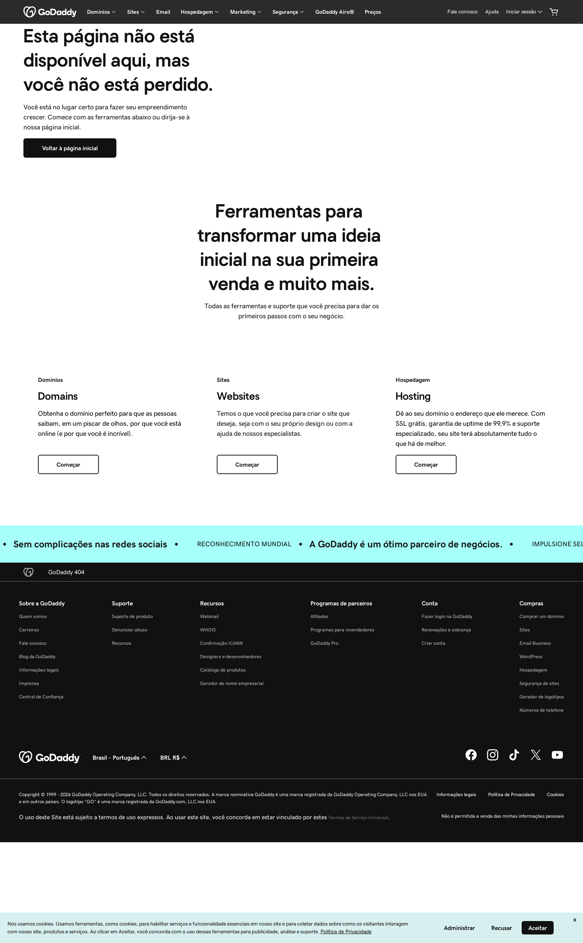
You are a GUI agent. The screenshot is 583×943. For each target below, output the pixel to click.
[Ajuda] (492, 12)
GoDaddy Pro (324, 771)
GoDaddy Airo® (334, 12)
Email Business (535, 771)
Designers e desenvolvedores (230, 784)
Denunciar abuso (129, 757)
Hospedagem (533, 797)
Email (163, 12)
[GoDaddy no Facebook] (471, 887)
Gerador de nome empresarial (232, 811)
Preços (373, 12)
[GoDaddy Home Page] (50, 885)
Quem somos (33, 744)
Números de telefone (541, 838)
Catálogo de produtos (223, 797)
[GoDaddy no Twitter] (535, 887)
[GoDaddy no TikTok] (514, 887)
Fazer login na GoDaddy (447, 744)
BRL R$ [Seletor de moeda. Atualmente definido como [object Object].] (174, 885)
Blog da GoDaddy (37, 784)
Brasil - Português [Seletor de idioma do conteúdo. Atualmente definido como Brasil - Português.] (120, 885)
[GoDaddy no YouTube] (557, 887)
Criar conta (433, 771)
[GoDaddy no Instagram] (492, 887)
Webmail (209, 744)
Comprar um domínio (541, 744)
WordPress (530, 784)
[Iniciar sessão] (525, 12)
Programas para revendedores (342, 757)
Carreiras (29, 757)
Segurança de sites (539, 811)
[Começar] (68, 592)
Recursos (121, 771)
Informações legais (39, 797)
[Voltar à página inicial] (69, 212)
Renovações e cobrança (446, 757)
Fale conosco (32, 771)
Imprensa (29, 811)
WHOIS (208, 757)
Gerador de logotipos (541, 824)
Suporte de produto (132, 744)
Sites (524, 757)
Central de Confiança (41, 824)
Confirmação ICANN (221, 771)
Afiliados (319, 744)
